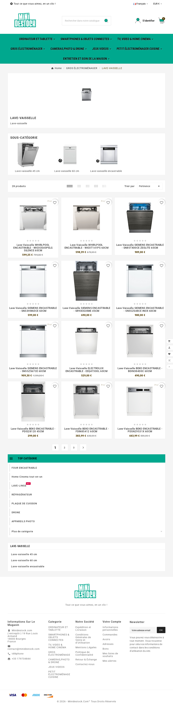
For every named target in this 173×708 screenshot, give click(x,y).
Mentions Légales (86, 647)
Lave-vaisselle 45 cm (27, 171)
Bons (106, 648)
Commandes (110, 634)
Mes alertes (109, 661)
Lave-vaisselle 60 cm (66, 171)
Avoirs (106, 639)
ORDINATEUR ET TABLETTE (58, 628)
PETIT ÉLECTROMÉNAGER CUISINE (60, 674)
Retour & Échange (86, 659)
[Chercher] (82, 20)
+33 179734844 (21, 658)
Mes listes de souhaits (110, 655)
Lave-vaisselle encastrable (106, 171)
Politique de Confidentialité (84, 653)
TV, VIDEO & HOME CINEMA (57, 646)
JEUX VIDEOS (56, 667)
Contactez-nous (85, 664)
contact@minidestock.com (24, 649)
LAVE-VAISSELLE (20, 546)
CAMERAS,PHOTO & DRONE (59, 661)
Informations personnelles (110, 628)
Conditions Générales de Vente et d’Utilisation (83, 638)
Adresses (108, 644)
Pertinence (150, 186)
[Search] (106, 21)
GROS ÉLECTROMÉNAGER (60, 653)
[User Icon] (144, 20)
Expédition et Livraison (83, 628)
